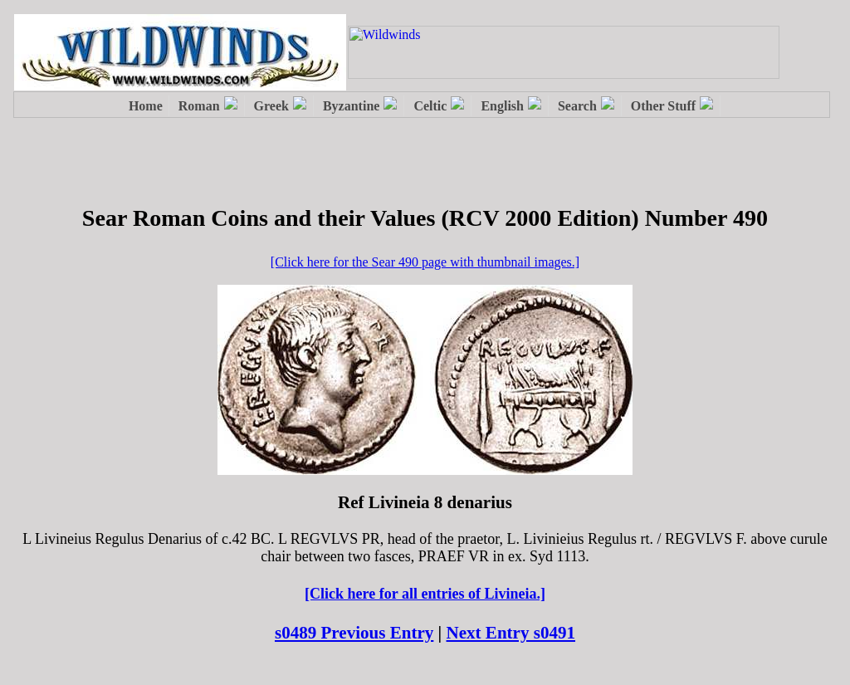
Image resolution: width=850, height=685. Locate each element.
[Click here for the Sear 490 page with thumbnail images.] (425, 262)
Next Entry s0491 (511, 633)
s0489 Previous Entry (354, 633)
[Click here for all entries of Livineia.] (425, 593)
